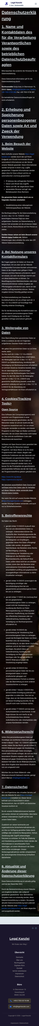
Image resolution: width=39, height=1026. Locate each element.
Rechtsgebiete (19, 963)
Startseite (19, 957)
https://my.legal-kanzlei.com (12, 501)
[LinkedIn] (36, 928)
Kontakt (19, 968)
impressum (15, 1023)
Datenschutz (19, 976)
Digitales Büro (19, 965)
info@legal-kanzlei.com (20, 89)
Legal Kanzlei (16, 3)
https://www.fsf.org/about (11, 477)
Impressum (19, 974)
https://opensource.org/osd (12, 480)
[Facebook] (33, 928)
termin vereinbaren (19, 971)
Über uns (19, 960)
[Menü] (36, 4)
